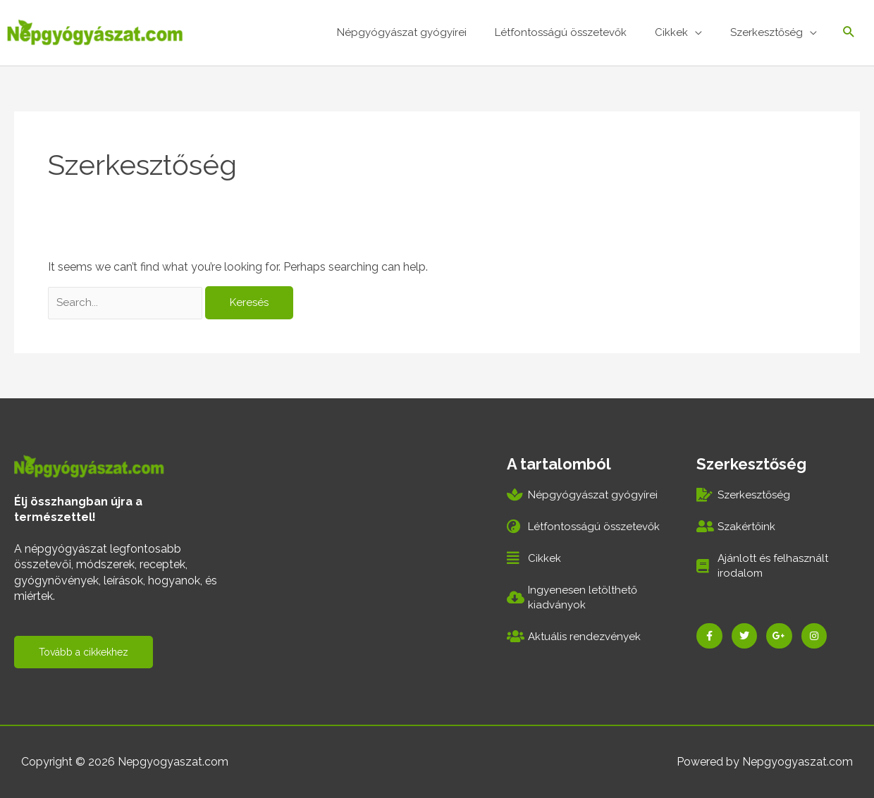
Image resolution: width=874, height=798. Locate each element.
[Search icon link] (848, 32)
